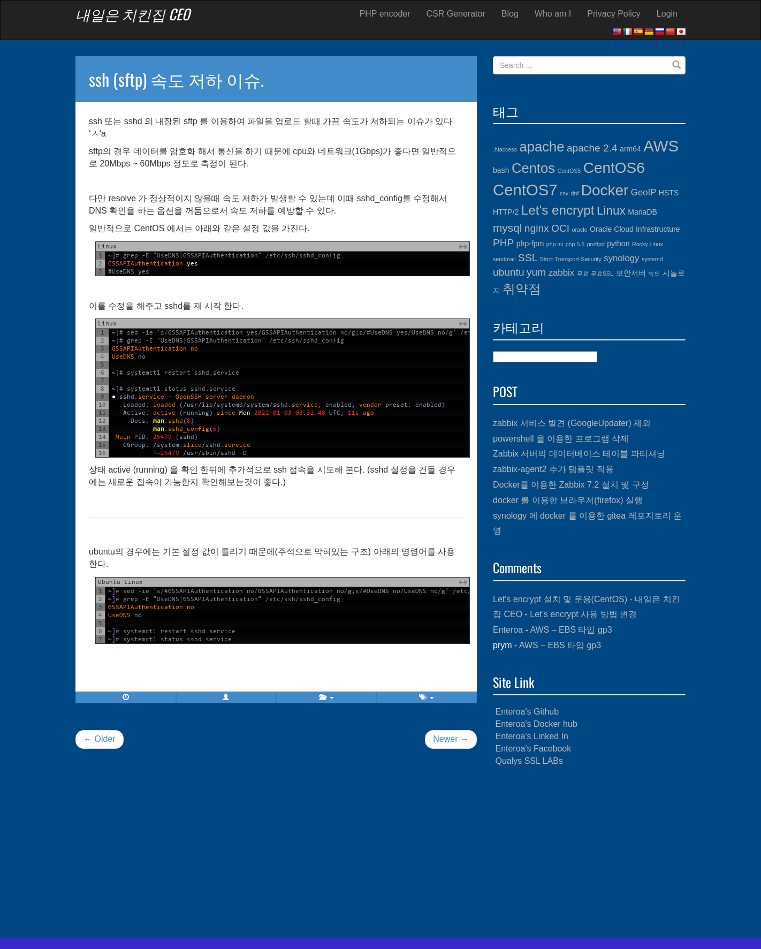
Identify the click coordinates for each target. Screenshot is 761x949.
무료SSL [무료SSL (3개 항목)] (602, 273)
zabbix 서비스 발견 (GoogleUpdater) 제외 (572, 423)
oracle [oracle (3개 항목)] (580, 229)
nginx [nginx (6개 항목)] (536, 228)
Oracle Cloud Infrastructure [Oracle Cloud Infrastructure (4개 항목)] (635, 229)
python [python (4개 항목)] (618, 243)
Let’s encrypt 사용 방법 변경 (583, 614)
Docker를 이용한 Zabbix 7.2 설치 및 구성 (571, 484)
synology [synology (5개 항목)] (621, 258)
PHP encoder (385, 13)
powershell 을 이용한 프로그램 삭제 (561, 438)
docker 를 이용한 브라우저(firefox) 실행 (568, 500)
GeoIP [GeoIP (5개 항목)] (644, 192)
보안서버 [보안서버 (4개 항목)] (631, 273)
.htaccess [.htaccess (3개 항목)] (505, 149)
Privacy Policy (614, 13)
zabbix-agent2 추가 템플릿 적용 (553, 469)
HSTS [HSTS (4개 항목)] (669, 192)
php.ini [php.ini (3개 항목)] (554, 244)
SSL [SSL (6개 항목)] (527, 257)
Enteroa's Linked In (531, 736)
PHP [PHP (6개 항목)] (503, 242)
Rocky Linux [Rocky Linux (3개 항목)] (647, 244)
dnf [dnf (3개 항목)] (575, 193)
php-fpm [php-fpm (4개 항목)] (530, 243)
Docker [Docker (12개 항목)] (605, 190)
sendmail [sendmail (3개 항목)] (504, 259)
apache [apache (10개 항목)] (541, 146)
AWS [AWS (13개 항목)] (661, 146)
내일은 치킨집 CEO (132, 14)
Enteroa (508, 629)
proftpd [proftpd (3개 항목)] (596, 244)
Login (667, 13)
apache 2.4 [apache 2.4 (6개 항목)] (592, 148)
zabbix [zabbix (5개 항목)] (561, 273)
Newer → (451, 738)
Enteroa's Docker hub (536, 723)
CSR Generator (456, 13)
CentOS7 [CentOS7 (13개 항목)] (525, 190)
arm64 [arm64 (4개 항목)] (630, 149)
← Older (99, 738)
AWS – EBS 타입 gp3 (571, 629)
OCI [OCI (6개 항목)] (560, 228)
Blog (510, 13)
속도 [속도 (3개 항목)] (654, 273)
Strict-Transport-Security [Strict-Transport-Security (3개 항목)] (571, 259)
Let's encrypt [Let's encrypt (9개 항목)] (558, 210)
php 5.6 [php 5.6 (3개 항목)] (575, 244)
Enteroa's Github (527, 711)
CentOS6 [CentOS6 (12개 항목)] (614, 168)
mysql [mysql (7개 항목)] (507, 228)
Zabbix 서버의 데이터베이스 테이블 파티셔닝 (579, 453)
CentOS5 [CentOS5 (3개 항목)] (569, 171)
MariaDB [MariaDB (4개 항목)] (642, 212)
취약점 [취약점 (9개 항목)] (522, 289)
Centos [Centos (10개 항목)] (533, 168)
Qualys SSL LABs (529, 760)
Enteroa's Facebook (533, 748)
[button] (226, 697)
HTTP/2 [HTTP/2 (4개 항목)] (506, 212)
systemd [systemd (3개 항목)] (652, 259)
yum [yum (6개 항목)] (536, 272)
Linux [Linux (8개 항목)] (611, 210)
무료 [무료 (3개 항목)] (583, 273)
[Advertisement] (589, 853)
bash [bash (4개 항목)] (501, 170)
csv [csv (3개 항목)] (564, 193)
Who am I (553, 13)
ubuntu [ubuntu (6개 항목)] (508, 272)
